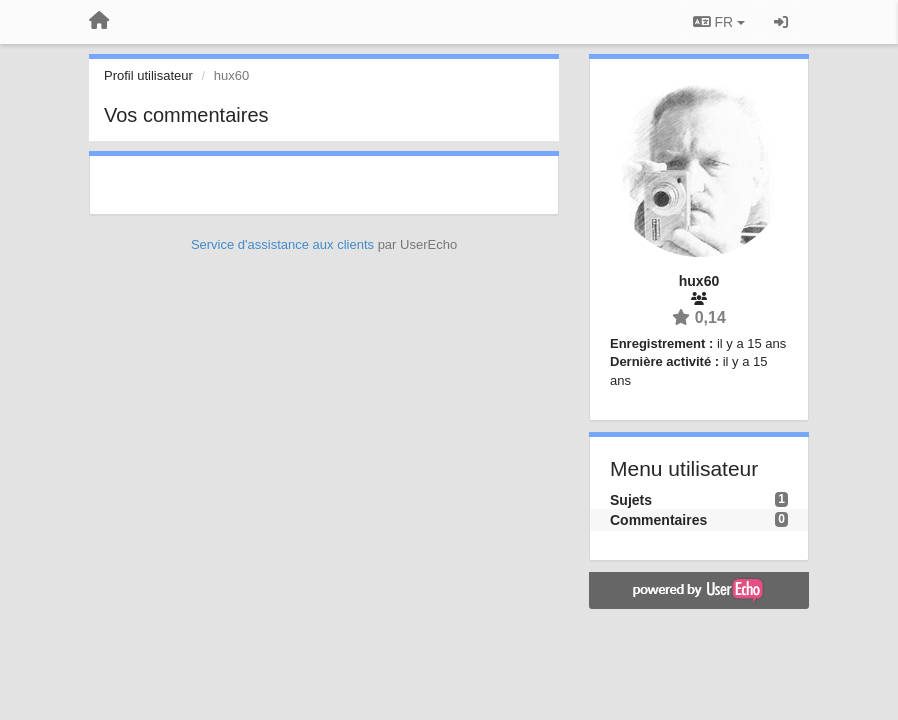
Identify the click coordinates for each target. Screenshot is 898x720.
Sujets (631, 500)
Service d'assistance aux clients (282, 244)
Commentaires (658, 520)
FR (719, 22)
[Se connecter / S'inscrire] (781, 22)
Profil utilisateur (148, 75)
